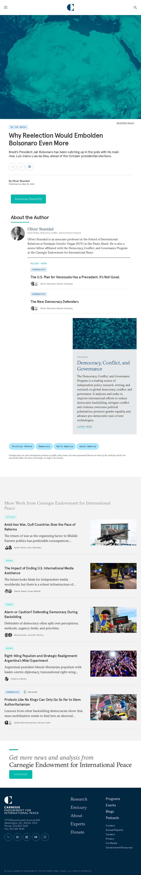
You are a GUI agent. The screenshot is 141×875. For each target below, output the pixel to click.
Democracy (44, 446)
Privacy (110, 838)
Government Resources (119, 847)
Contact (110, 825)
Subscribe (21, 774)
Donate (77, 832)
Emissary (33, 692)
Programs (113, 799)
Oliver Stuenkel (21, 181)
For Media (111, 843)
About (76, 815)
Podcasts (112, 818)
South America (87, 446)
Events (111, 805)
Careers (110, 834)
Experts (77, 823)
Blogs (110, 811)
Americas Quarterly (28, 199)
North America (65, 446)
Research (78, 799)
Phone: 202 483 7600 (16, 825)
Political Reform (22, 446)
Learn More (84, 426)
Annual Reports (114, 830)
